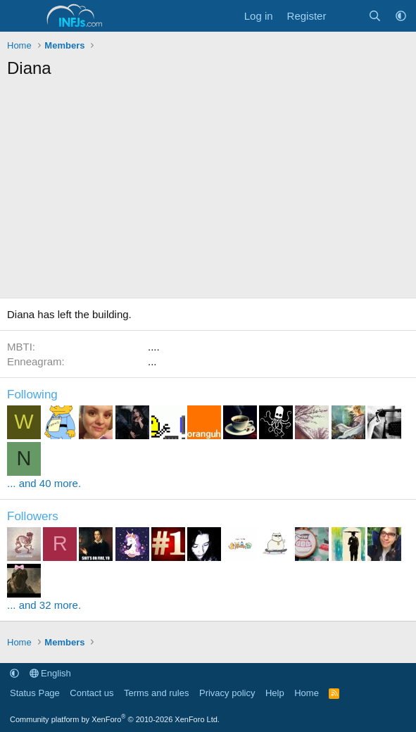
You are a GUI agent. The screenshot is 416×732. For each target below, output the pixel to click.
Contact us (91, 693)
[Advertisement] (208, 192)
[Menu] (19, 16)
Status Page (35, 693)
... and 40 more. (44, 483)
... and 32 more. (44, 605)
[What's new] (346, 16)
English (50, 673)
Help (274, 693)
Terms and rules (156, 693)
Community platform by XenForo (115, 719)
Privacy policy (227, 693)
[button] (401, 16)
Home (306, 693)
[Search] (375, 16)
